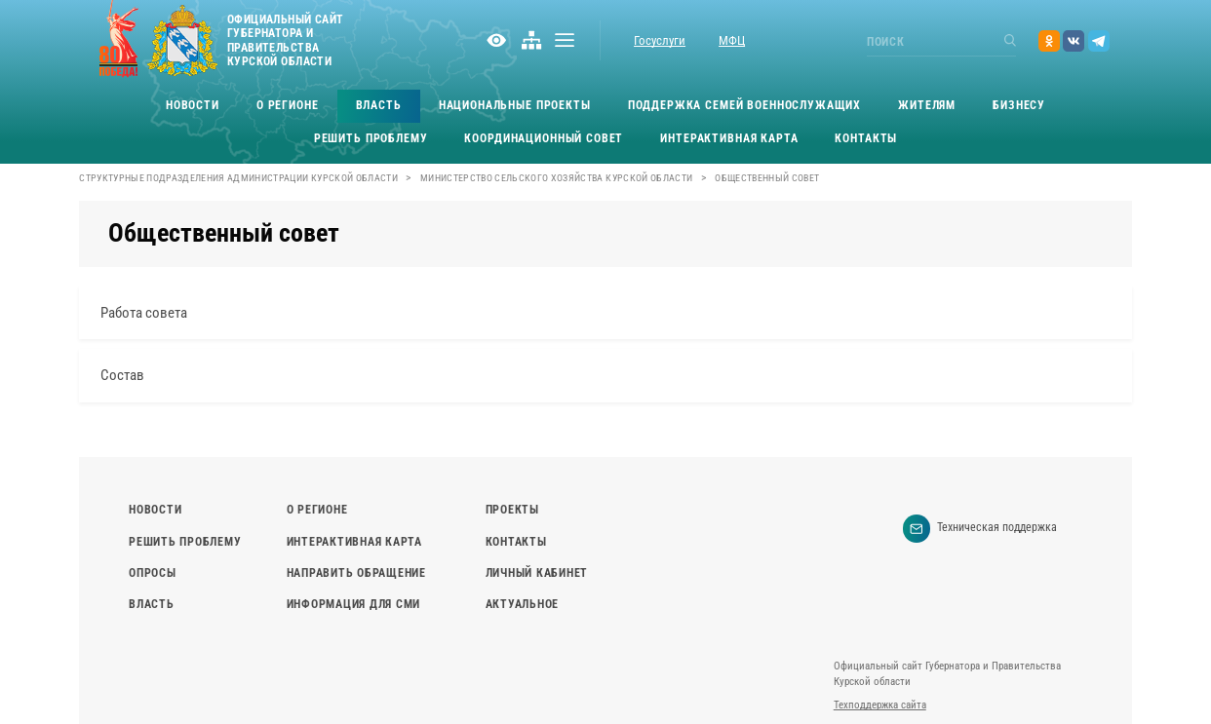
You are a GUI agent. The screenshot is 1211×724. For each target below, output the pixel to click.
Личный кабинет (537, 573)
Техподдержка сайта (880, 705)
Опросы (152, 573)
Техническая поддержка (980, 528)
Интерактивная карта (729, 138)
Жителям (927, 105)
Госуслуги (659, 40)
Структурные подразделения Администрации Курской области (238, 177)
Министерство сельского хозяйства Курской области (556, 177)
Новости (192, 105)
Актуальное (522, 604)
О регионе (287, 105)
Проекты (512, 509)
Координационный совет (543, 138)
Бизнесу (1019, 105)
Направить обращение (356, 573)
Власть (379, 105)
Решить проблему (371, 138)
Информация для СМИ (353, 604)
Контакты (866, 138)
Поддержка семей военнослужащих (745, 105)
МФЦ (732, 40)
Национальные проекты (515, 105)
